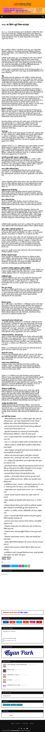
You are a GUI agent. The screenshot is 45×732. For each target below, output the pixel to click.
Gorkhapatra (6, 704)
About (12, 723)
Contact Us (18, 723)
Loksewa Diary (10, 640)
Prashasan (19, 704)
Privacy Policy (25, 723)
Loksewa (13, 704)
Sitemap (32, 723)
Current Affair (7, 562)
